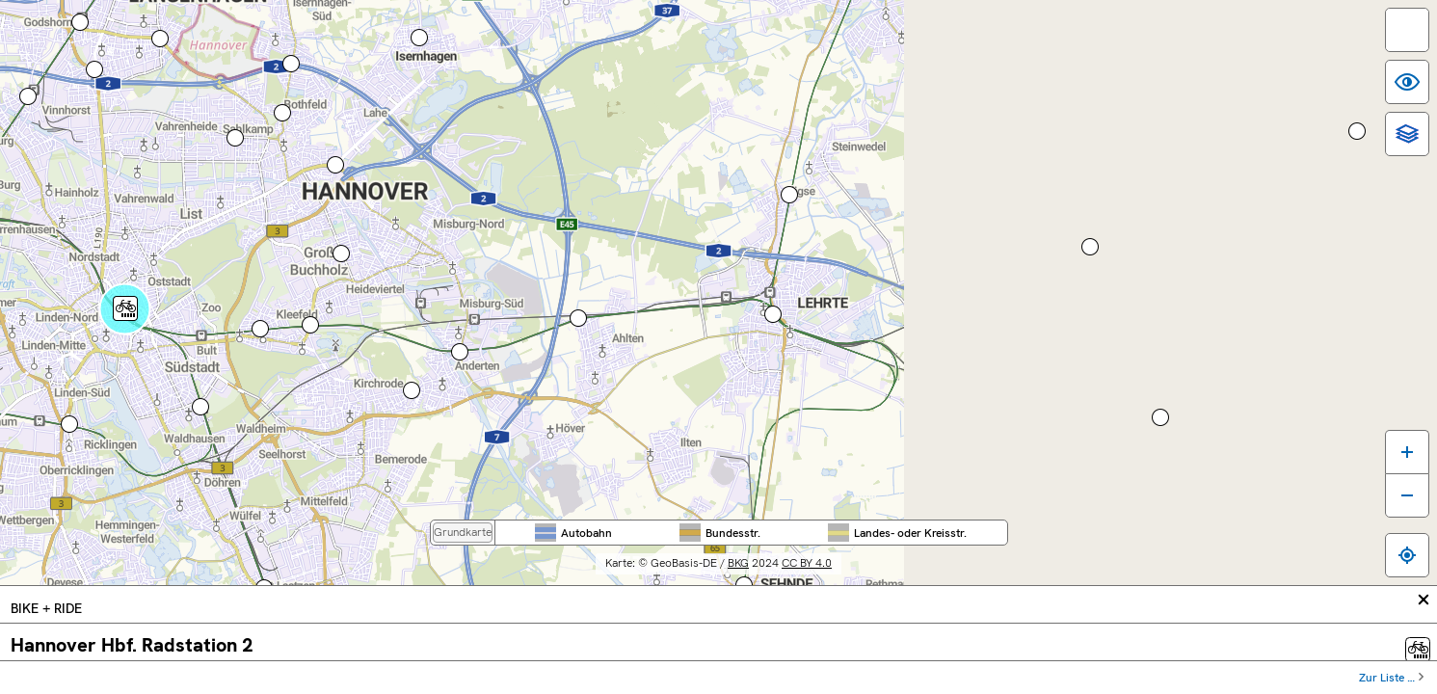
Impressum (1099, 685)
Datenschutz (1187, 685)
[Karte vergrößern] (1392, 538)
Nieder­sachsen (767, 39)
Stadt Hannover (1064, 39)
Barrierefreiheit (893, 685)
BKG (880, 646)
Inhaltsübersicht (1002, 685)
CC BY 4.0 (949, 646)
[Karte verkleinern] (1392, 582)
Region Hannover (916, 39)
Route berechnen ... (75, 390)
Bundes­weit (619, 39)
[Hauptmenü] (129, 167)
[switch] (1391, 45)
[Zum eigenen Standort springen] (1392, 642)
